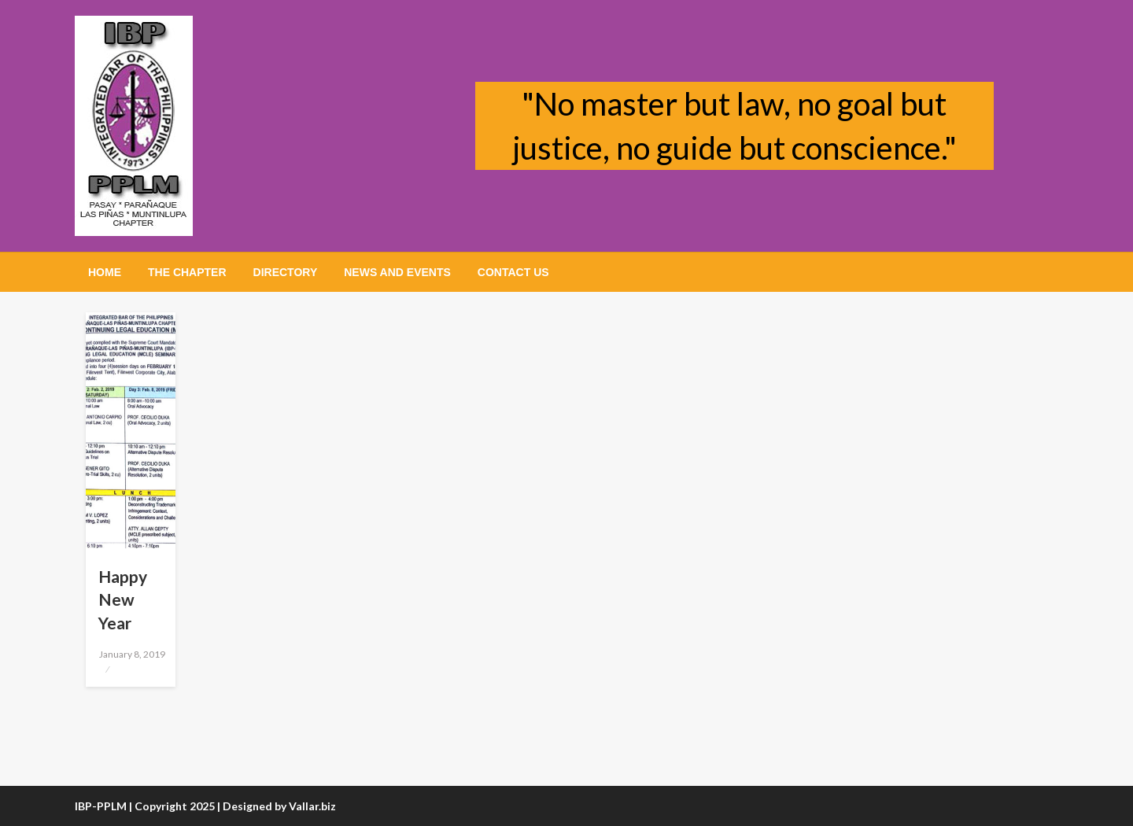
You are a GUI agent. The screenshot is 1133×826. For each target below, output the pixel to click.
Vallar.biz (312, 806)
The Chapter (187, 272)
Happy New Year (122, 599)
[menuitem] (105, 272)
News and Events (397, 272)
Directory (285, 272)
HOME (104, 272)
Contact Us (513, 272)
